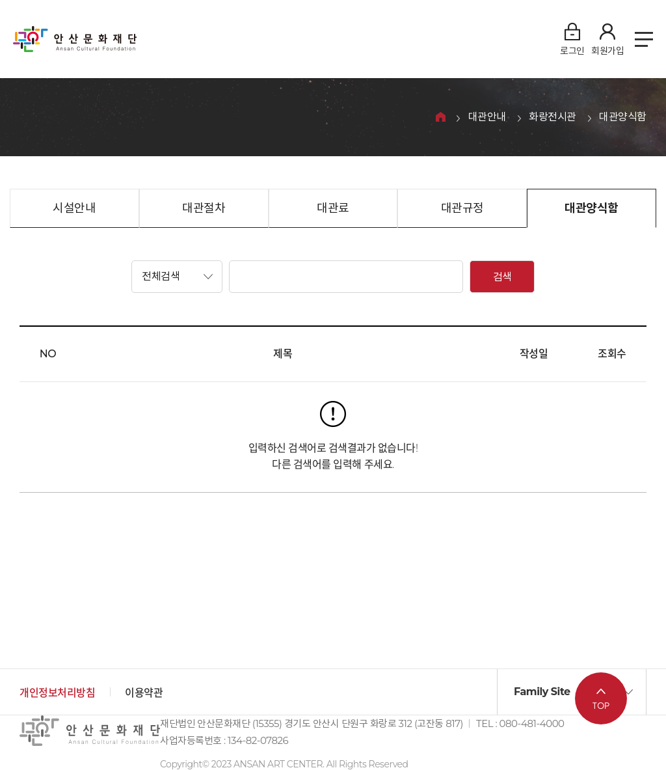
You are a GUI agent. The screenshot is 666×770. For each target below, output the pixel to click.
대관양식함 (622, 117)
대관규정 (462, 208)
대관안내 (487, 117)
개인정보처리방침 (57, 693)
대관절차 (203, 208)
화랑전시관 (552, 117)
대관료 (333, 208)
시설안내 (74, 208)
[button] (176, 276)
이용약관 (144, 693)
